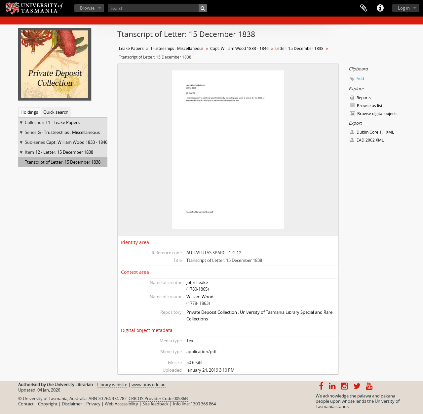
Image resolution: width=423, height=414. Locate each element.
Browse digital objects (374, 113)
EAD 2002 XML (367, 140)
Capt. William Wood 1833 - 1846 (76, 142)
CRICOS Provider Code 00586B (158, 398)
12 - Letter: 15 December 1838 (64, 152)
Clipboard (363, 8)
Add (360, 78)
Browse (87, 8)
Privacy (93, 404)
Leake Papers (131, 48)
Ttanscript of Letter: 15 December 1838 (62, 162)
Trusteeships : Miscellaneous (177, 48)
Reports (360, 98)
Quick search (55, 112)
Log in (404, 8)
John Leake (197, 282)
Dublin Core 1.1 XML (372, 132)
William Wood (199, 297)
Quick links (380, 8)
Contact (26, 404)
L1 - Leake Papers (63, 122)
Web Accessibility (121, 404)
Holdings (29, 112)
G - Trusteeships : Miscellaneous (69, 132)
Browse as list (366, 105)
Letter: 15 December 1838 (299, 48)
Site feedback (155, 404)
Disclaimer (72, 404)
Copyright (48, 404)
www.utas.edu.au (149, 385)
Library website (112, 385)
